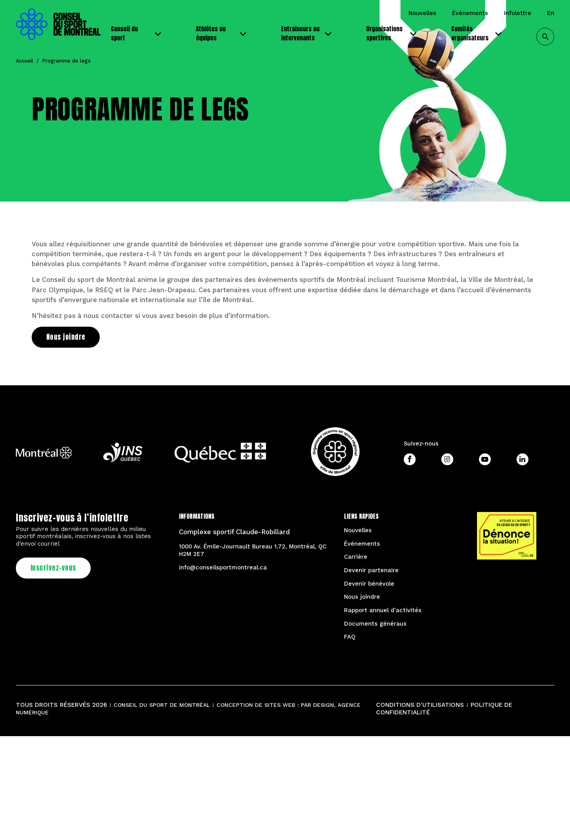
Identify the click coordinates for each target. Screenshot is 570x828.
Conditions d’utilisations (420, 704)
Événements (470, 13)
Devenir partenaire (371, 570)
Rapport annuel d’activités (383, 610)
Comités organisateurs (478, 33)
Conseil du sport (137, 33)
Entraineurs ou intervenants (307, 33)
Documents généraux (375, 623)
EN (550, 13)
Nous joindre (362, 596)
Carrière (355, 556)
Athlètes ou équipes (222, 33)
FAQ (349, 636)
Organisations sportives (393, 33)
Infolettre (517, 13)
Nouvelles (422, 13)
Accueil (24, 61)
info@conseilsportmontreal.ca (223, 567)
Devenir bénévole (369, 583)
